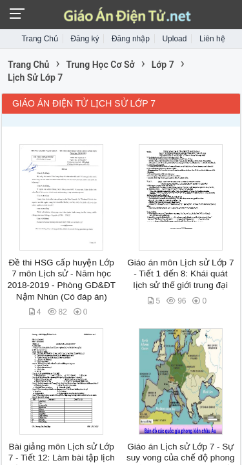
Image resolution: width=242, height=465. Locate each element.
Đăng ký (84, 38)
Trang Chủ (39, 38)
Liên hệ (212, 38)
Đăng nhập (131, 38)
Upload (174, 38)
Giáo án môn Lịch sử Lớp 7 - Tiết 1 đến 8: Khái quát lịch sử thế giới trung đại (180, 274)
